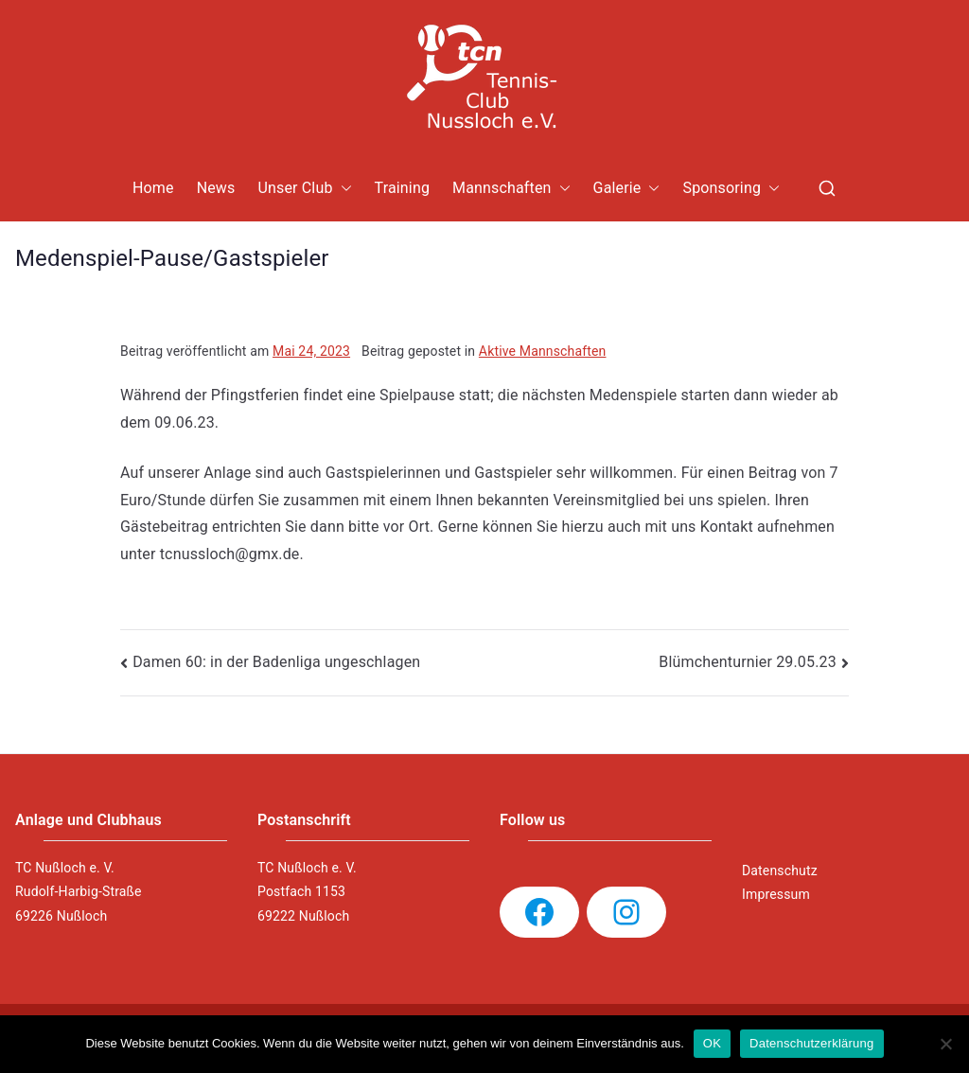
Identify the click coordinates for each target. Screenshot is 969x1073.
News (216, 188)
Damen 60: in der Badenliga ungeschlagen (276, 662)
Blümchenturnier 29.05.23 (748, 662)
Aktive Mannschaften (543, 351)
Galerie (627, 188)
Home (153, 188)
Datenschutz (780, 870)
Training (403, 188)
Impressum (776, 894)
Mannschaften (511, 188)
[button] (342, 188)
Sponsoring (731, 188)
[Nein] (945, 1043)
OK (712, 1043)
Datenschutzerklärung (811, 1043)
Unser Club (304, 188)
